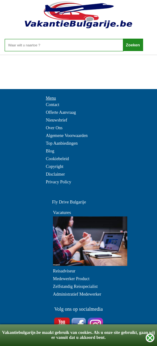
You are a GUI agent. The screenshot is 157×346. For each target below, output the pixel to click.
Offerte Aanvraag (61, 112)
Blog (50, 151)
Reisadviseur (64, 271)
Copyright (54, 166)
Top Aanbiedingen (62, 143)
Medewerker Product (71, 278)
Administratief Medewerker (77, 294)
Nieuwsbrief (56, 120)
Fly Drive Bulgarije (69, 202)
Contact (52, 104)
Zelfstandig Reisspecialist (75, 286)
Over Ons (54, 128)
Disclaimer (55, 174)
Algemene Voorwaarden (67, 135)
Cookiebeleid (57, 158)
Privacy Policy (58, 182)
